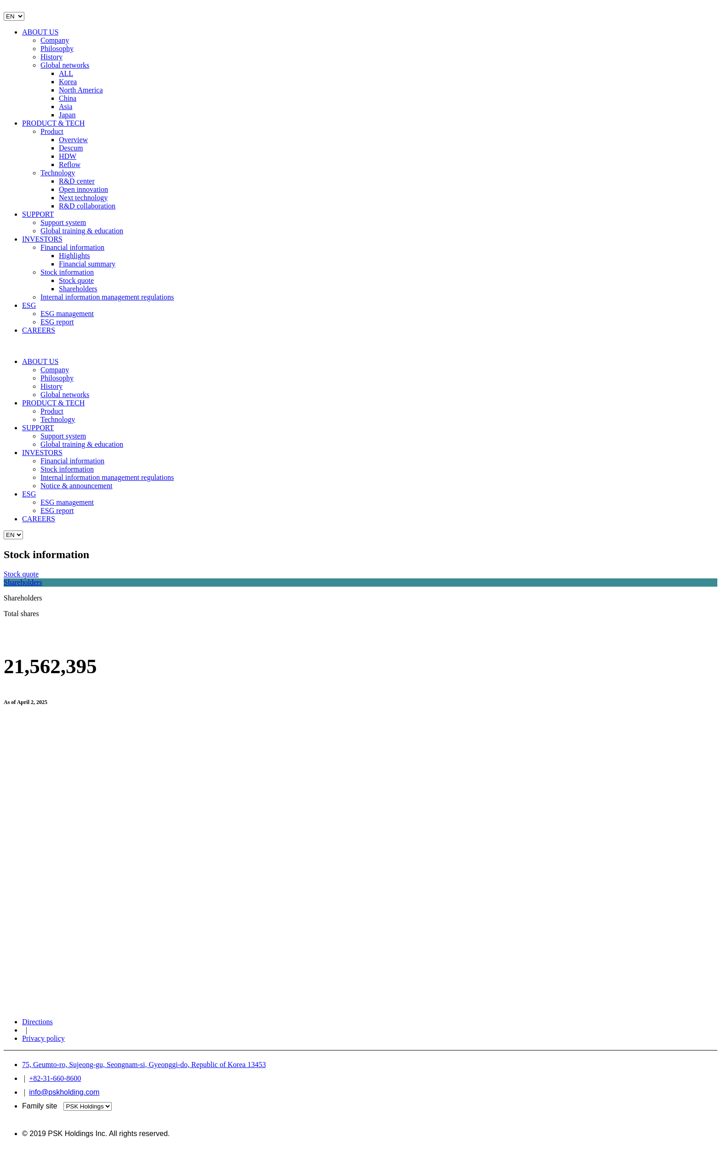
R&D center (77, 181)
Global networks (64, 65)
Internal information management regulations (107, 297)
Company (54, 40)
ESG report (57, 322)
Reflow (69, 164)
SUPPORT (38, 214)
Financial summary (87, 264)
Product (51, 131)
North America (81, 90)
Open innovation (83, 189)
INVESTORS (42, 239)
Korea (68, 82)
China (67, 98)
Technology (57, 173)
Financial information (72, 247)
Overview (73, 140)
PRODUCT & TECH (53, 123)
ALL (66, 73)
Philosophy (57, 48)
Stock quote (76, 280)
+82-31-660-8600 (55, 1078)
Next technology (83, 198)
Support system (63, 222)
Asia (65, 106)
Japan (67, 115)
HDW (67, 156)
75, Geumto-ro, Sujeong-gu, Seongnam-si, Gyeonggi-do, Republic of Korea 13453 (144, 1064)
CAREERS (38, 330)
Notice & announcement (76, 486)
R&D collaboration (87, 206)
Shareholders (78, 289)
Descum (71, 148)
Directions (37, 1022)
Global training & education (81, 231)
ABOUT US (40, 32)
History (51, 57)
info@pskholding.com (64, 1092)
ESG (29, 305)
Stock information (67, 272)
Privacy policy (43, 1038)
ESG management (67, 313)
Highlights (74, 256)
